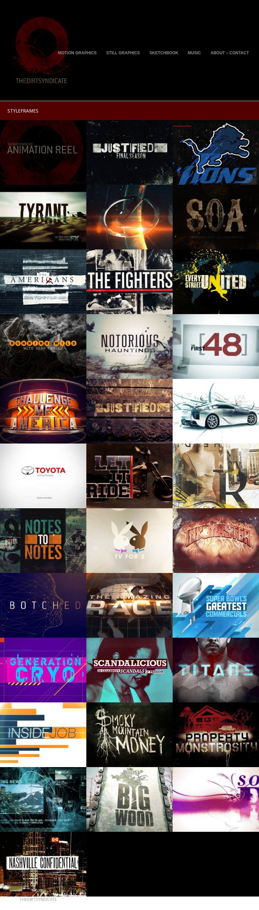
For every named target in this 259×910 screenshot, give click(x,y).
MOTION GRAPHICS (77, 53)
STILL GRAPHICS (123, 53)
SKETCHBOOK (163, 53)
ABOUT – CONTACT (229, 53)
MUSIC (194, 53)
